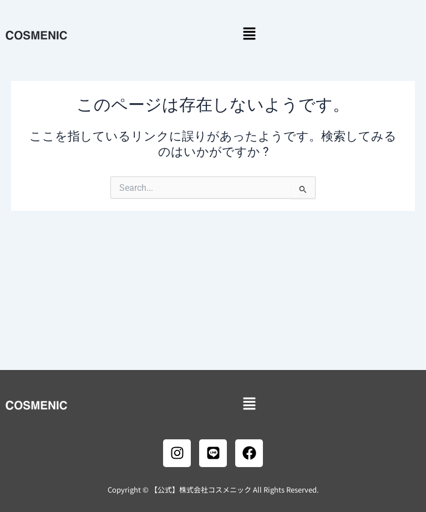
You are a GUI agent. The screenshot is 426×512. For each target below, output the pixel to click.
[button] (249, 34)
